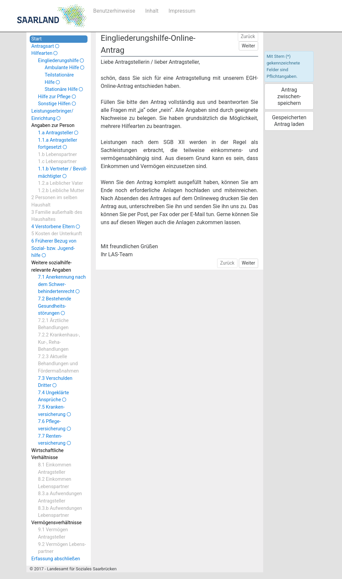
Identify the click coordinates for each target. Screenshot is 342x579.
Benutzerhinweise (114, 11)
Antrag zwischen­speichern (289, 96)
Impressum (182, 11)
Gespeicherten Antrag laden (289, 120)
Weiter (248, 45)
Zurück (248, 36)
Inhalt (152, 11)
